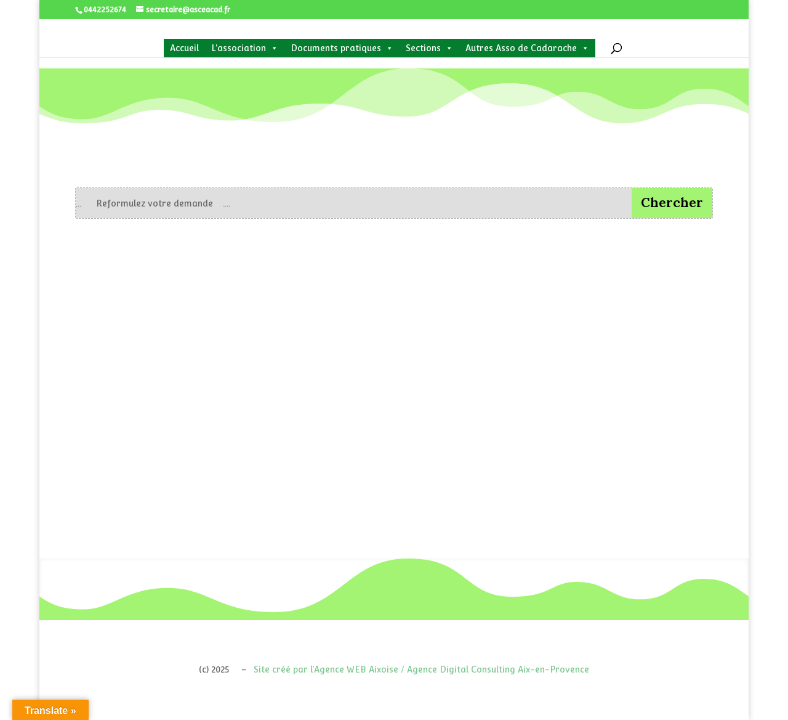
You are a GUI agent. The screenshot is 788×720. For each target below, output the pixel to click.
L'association (244, 48)
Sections (429, 48)
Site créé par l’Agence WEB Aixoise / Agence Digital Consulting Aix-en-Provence (421, 669)
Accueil (184, 48)
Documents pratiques (342, 48)
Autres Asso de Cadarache (527, 48)
